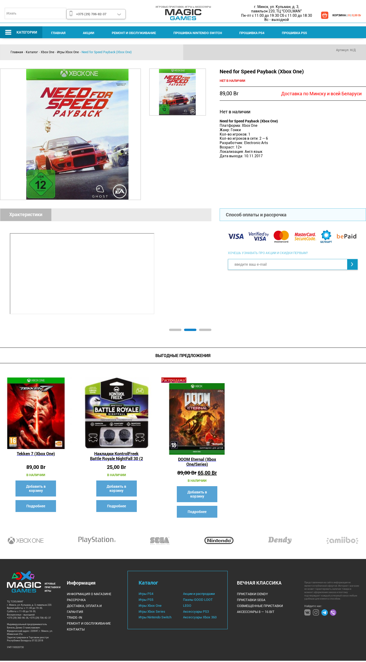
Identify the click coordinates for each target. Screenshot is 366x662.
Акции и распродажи (196, 595)
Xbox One (47, 52)
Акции (85, 32)
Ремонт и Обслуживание (129, 32)
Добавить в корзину (35, 486)
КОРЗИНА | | (346, 15)
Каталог (32, 52)
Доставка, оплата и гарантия (91, 606)
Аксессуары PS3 (193, 611)
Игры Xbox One (68, 52)
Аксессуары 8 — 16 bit (251, 612)
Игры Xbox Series (151, 611)
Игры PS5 (146, 600)
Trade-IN (74, 612)
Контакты (75, 623)
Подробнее (35, 504)
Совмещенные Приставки (255, 606)
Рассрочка (76, 601)
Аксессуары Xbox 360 (197, 617)
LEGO (185, 606)
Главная (57, 32)
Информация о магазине (87, 595)
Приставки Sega (246, 601)
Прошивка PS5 (283, 32)
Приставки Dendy (247, 595)
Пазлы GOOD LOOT (194, 600)
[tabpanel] (106, 272)
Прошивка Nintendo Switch (190, 32)
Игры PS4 (146, 595)
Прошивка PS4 (243, 32)
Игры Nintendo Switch (154, 617)
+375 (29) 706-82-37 (91, 14)
